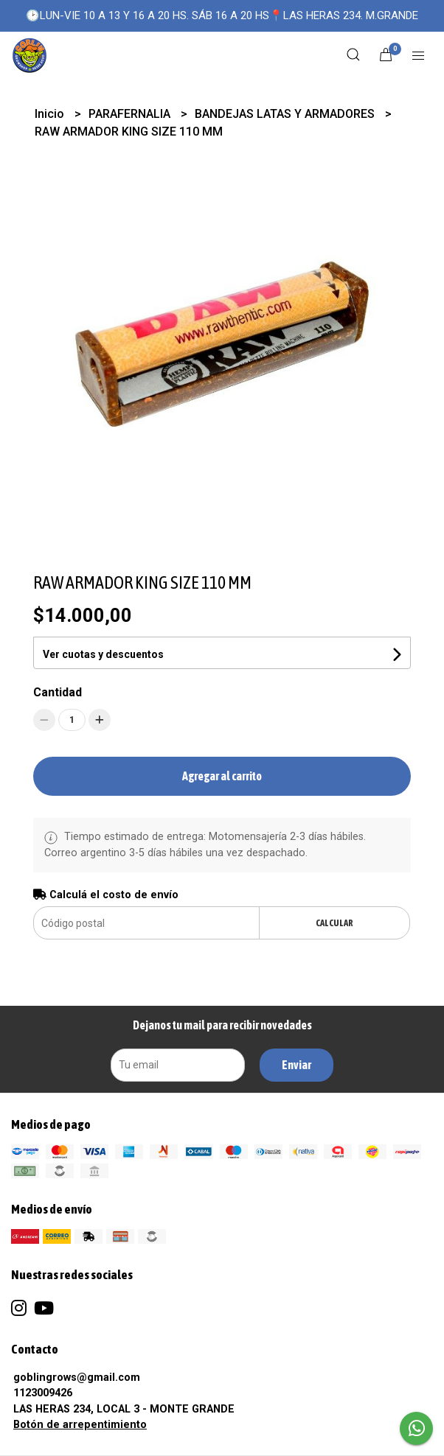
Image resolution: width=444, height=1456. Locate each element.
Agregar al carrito (222, 776)
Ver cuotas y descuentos (103, 654)
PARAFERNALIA (131, 114)
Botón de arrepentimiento (80, 1424)
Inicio (51, 114)
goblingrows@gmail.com (76, 1377)
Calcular (334, 922)
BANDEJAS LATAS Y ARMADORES (286, 114)
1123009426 (42, 1393)
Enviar (296, 1064)
